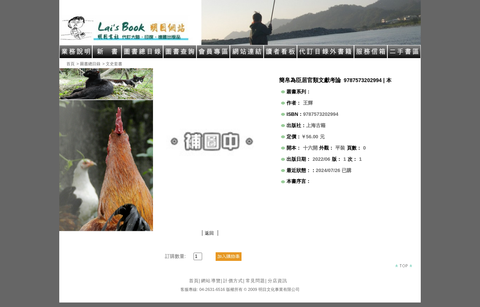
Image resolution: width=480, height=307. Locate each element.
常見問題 (256, 280)
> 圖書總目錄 (88, 63)
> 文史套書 (112, 63)
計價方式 (233, 280)
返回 (209, 233)
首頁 (70, 63)
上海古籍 (316, 125)
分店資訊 (278, 280)
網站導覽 (211, 280)
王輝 (308, 103)
